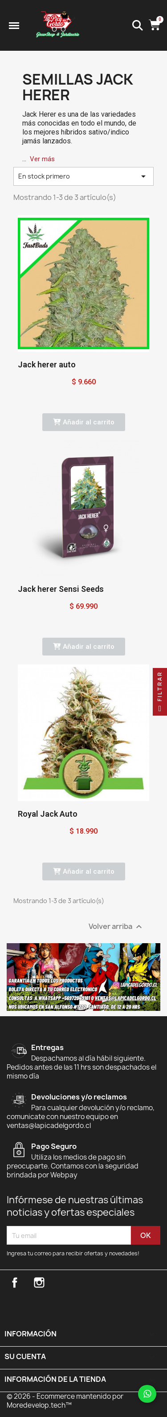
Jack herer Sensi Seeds (61, 589)
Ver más (42, 159)
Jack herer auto (47, 364)
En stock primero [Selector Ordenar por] (83, 176)
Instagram (39, 1282)
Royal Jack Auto (47, 813)
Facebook (15, 1282)
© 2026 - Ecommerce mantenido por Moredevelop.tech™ (65, 1401)
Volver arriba (116, 926)
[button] (83, 422)
